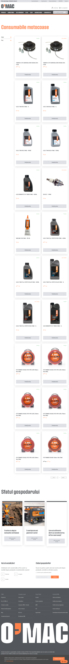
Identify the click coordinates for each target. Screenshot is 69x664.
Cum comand (20, 597)
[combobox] (60, 12)
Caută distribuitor (34, 1)
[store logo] (7, 6)
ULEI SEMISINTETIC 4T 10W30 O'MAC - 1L (52, 326)
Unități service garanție (57, 601)
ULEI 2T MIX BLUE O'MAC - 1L (49, 106)
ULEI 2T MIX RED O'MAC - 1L (22, 106)
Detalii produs (28, 74)
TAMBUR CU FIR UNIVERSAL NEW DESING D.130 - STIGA (54, 63)
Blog (2, 612)
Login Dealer (38, 612)
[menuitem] (3, 12)
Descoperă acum (9, 661)
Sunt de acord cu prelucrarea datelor (44, 572)
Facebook (5, 575)
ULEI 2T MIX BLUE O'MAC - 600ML (51, 150)
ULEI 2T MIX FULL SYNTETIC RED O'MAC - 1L (26, 326)
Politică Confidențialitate (6, 608)
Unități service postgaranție (58, 605)
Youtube (4, 580)
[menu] (34, 12)
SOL (36, 608)
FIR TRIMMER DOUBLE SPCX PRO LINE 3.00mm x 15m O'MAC (27, 458)
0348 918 (60, 1)
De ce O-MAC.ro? (4, 601)
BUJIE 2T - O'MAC (47, 194)
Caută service (44, 1)
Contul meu (56, 8)
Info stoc (20, 612)
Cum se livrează (21, 608)
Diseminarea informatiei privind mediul (60, 612)
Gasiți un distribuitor (57, 597)
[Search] (66, 12)
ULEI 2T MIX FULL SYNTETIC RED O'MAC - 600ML (54, 238)
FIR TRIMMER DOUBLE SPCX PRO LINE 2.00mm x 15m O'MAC (54, 370)
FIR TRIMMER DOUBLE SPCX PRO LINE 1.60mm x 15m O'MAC (27, 370)
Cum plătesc (20, 601)
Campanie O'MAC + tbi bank (23, 605)
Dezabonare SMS (21, 616)
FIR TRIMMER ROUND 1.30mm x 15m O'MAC (53, 457)
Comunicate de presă (5, 616)
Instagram (18, 575)
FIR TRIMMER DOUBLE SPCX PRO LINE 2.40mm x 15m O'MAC (27, 414)
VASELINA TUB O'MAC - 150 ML (23, 238)
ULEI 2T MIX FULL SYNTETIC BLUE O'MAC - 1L (53, 282)
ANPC (37, 605)
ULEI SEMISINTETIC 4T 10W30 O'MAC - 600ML (26, 194)
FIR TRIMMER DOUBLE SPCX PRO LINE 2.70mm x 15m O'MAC (54, 414)
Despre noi (3, 597)
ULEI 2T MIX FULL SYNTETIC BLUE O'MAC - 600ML (27, 282)
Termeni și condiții (4, 605)
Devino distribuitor (52, 1)
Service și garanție (39, 601)
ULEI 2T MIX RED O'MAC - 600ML (23, 150)
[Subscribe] (55, 577)
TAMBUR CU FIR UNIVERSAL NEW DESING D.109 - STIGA (27, 63)
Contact (66, 1)
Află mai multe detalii (12, 538)
